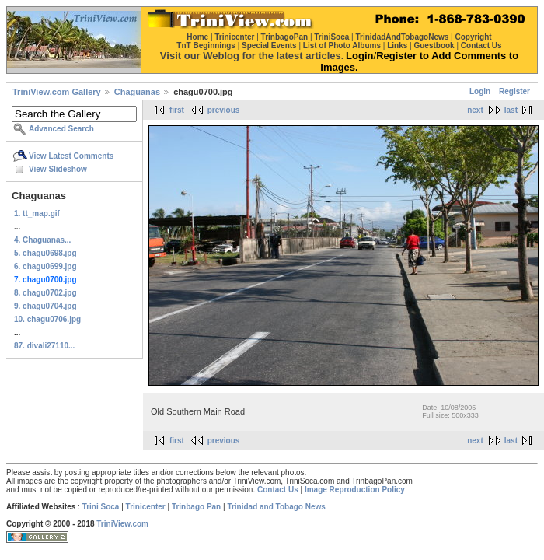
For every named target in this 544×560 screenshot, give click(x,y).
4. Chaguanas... (42, 240)
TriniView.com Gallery (56, 91)
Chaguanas (137, 91)
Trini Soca (101, 506)
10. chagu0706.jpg (47, 319)
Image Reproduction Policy (355, 489)
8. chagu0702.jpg (45, 293)
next (475, 110)
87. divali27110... (44, 345)
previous (223, 110)
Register (514, 91)
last (511, 110)
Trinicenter (146, 506)
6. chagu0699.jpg (45, 266)
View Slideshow (58, 169)
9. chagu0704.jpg (45, 306)
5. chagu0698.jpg (45, 253)
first (176, 110)
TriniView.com (122, 524)
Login (479, 91)
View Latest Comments (71, 156)
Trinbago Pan (196, 506)
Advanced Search (61, 128)
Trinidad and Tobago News (276, 506)
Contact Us (277, 489)
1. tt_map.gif (37, 213)
